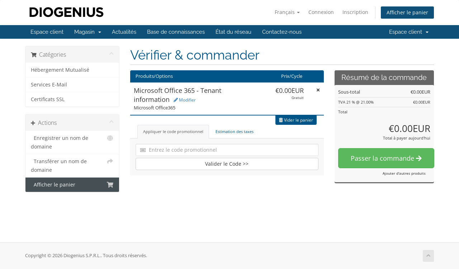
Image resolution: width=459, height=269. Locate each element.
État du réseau (233, 32)
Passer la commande (386, 158)
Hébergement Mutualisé (60, 70)
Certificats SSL (48, 99)
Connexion (321, 12)
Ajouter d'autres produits (404, 173)
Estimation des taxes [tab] (235, 131)
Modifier (185, 100)
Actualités (124, 32)
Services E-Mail (49, 84)
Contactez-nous (282, 32)
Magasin (87, 32)
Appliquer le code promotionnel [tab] (173, 131)
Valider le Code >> (227, 163)
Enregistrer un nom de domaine (72, 142)
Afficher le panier (407, 12)
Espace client (46, 32)
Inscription (355, 12)
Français (287, 12)
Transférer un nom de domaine (72, 165)
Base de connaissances (176, 32)
